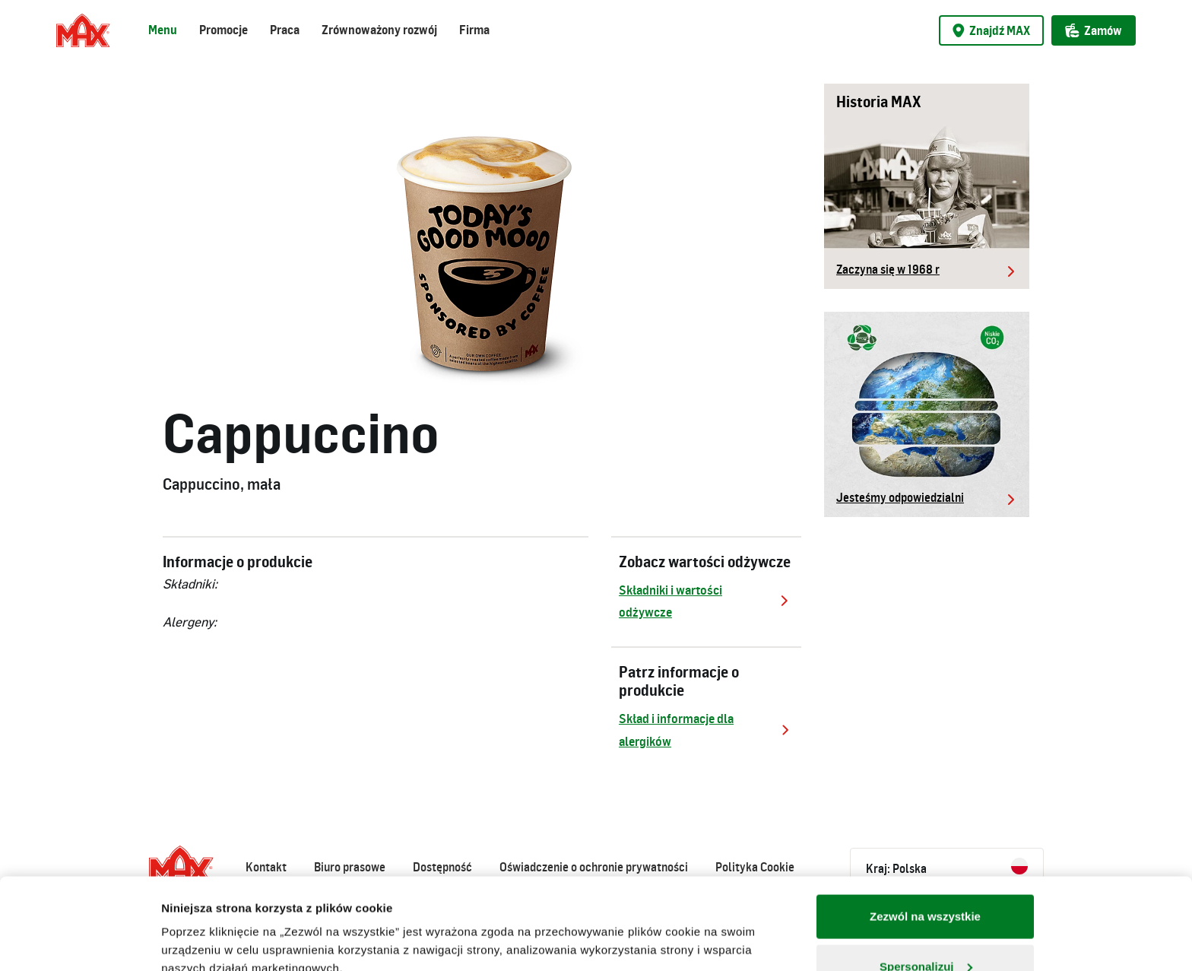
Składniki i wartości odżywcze (706, 601)
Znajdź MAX (991, 30)
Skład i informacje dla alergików (706, 729)
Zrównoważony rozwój (379, 29)
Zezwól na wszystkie (925, 830)
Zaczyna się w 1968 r (888, 269)
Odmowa (925, 930)
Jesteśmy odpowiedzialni (900, 497)
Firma (474, 29)
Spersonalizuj (926, 880)
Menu (162, 29)
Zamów (1093, 30)
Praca (285, 29)
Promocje (223, 29)
